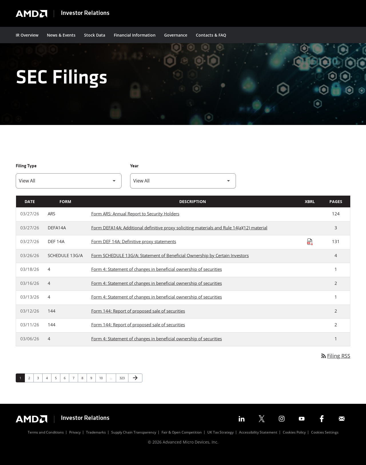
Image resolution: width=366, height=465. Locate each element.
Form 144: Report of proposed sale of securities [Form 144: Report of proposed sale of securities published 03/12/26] (138, 320)
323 (122, 387)
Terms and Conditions (46, 442)
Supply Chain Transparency (133, 442)
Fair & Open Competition (182, 442)
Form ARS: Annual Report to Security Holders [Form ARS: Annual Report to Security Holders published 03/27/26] (135, 223)
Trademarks (96, 442)
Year (134, 175)
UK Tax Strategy (220, 442)
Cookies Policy (294, 442)
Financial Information (135, 35)
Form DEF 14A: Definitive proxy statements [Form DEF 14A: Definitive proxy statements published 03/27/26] (133, 250)
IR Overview (27, 35)
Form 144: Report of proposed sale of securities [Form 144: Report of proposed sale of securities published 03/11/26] (138, 334)
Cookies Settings (325, 442)
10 (102, 387)
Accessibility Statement (258, 442)
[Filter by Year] (183, 190)
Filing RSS (335, 364)
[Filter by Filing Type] (69, 190)
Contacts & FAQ (211, 35)
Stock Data (94, 35)
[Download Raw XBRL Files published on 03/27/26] (310, 250)
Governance (175, 35)
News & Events (61, 35)
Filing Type (26, 175)
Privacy (75, 442)
